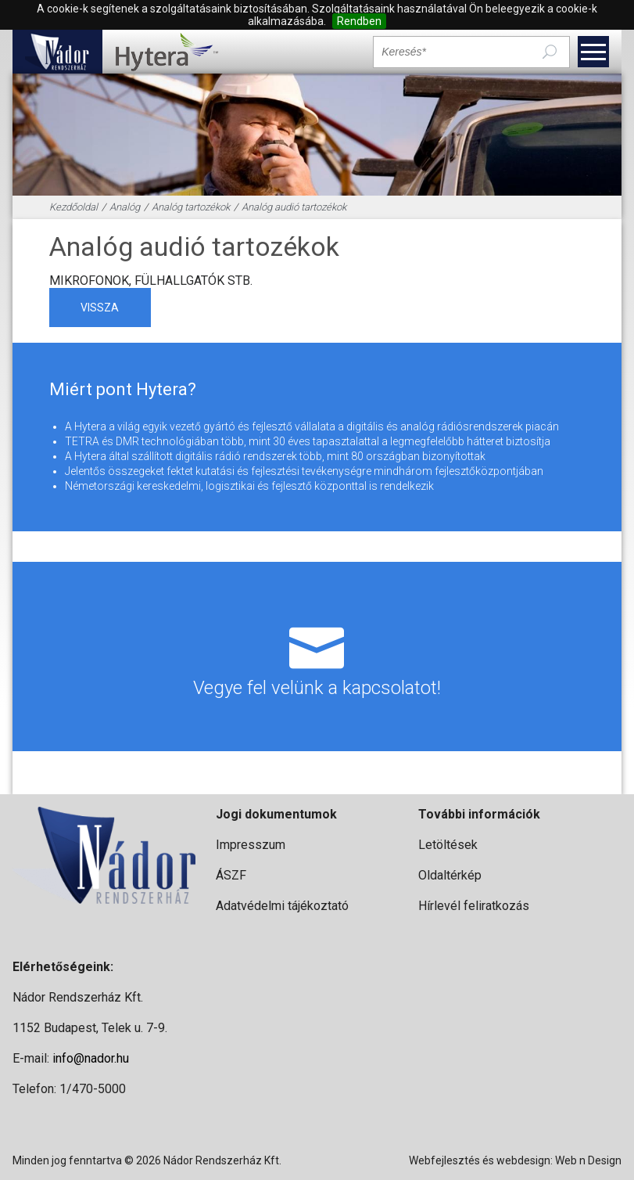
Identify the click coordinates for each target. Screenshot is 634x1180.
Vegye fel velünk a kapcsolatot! (316, 656)
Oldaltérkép (450, 875)
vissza (100, 307)
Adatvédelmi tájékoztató (282, 905)
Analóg (124, 207)
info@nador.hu (90, 1058)
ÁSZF (231, 875)
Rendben (359, 21)
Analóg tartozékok (191, 207)
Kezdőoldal (73, 207)
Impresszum (250, 844)
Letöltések (448, 844)
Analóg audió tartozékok (294, 207)
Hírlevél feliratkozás (473, 905)
